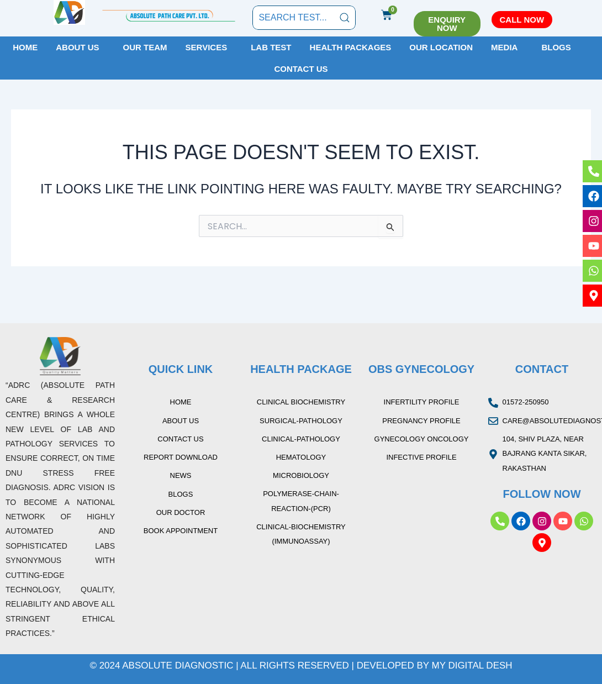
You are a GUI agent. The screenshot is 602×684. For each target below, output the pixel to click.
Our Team (145, 47)
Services (207, 47)
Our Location (441, 47)
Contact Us (301, 68)
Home (25, 47)
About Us (77, 47)
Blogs (556, 47)
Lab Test (271, 47)
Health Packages (351, 47)
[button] (80, 47)
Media (504, 47)
